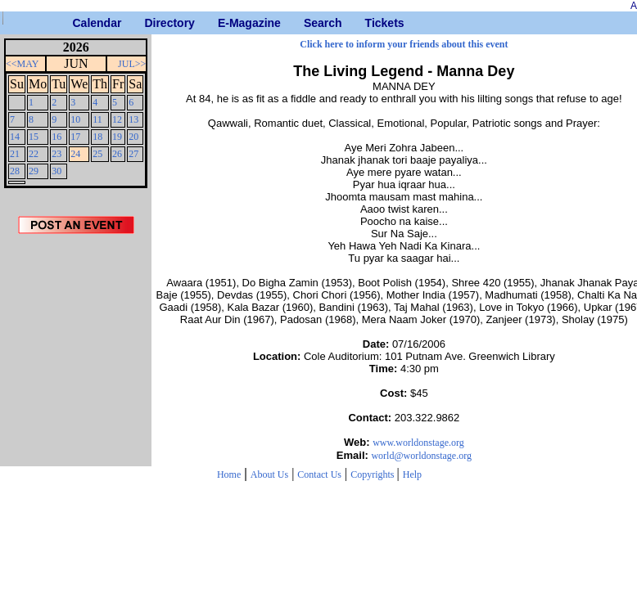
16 (56, 136)
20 (133, 136)
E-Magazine (224, 22)
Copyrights (373, 474)
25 (97, 154)
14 (15, 136)
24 (75, 154)
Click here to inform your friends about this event (404, 44)
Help (412, 474)
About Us (269, 474)
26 (117, 154)
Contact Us (319, 474)
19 (117, 136)
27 (133, 154)
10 (75, 119)
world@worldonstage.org (421, 455)
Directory (150, 22)
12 (117, 119)
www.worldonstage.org (418, 442)
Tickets (371, 22)
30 (56, 171)
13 (133, 119)
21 (15, 154)
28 (15, 171)
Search (310, 22)
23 (56, 154)
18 (97, 136)
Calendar (79, 22)
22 (33, 154)
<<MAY (22, 64)
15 (33, 136)
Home (229, 474)
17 (75, 136)
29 (33, 171)
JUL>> (132, 64)
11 (97, 119)
